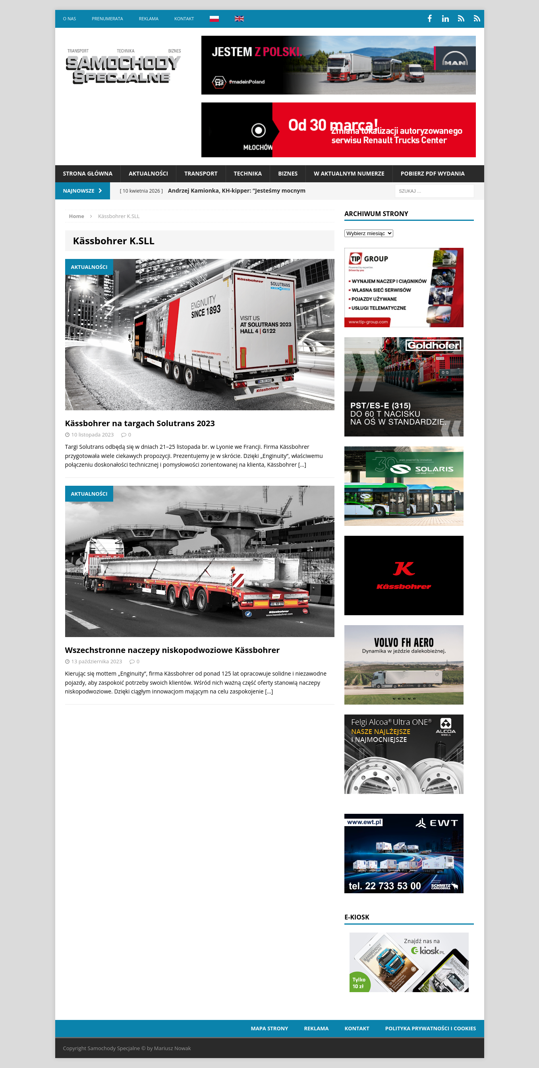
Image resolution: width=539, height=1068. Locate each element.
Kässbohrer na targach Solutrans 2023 (140, 423)
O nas (69, 18)
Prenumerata (107, 18)
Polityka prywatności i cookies (430, 1028)
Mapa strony (269, 1028)
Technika (248, 173)
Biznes (288, 173)
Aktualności (148, 173)
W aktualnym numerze (349, 173)
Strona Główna (88, 173)
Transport (200, 173)
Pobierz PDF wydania (433, 173)
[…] (302, 464)
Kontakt (184, 18)
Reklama (148, 18)
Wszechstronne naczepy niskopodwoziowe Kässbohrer (172, 650)
